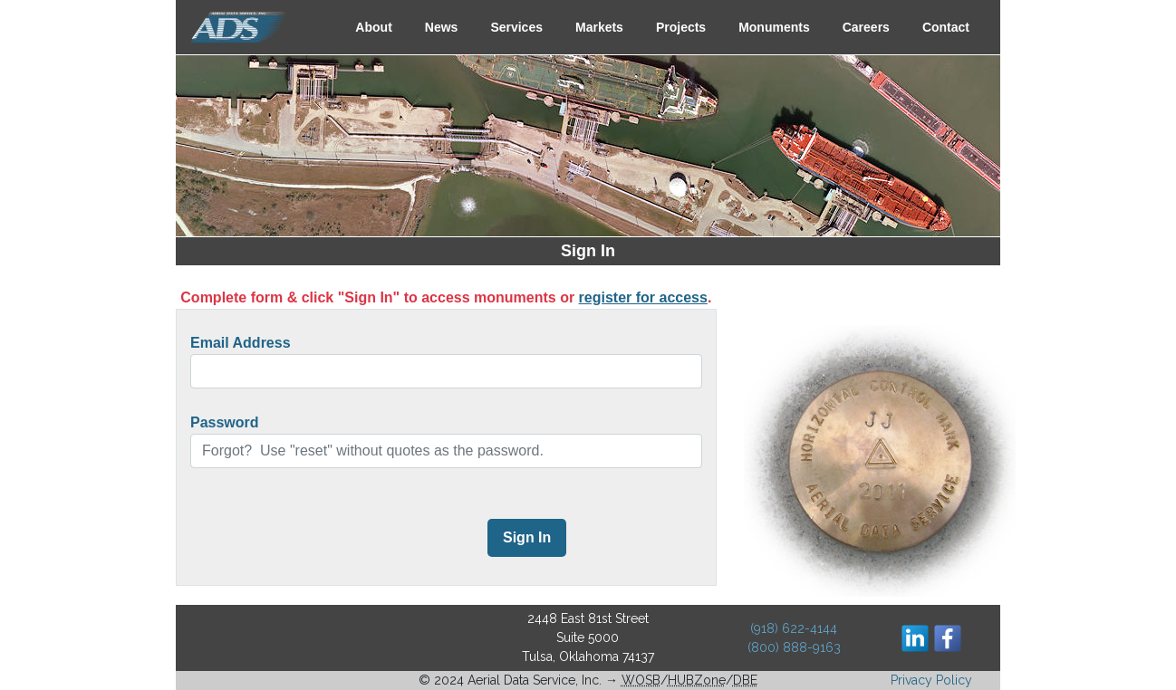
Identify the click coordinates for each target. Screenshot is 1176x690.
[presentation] (328, 539)
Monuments (774, 27)
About (373, 27)
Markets (599, 27)
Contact (945, 27)
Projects (681, 27)
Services (516, 27)
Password (224, 422)
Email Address (240, 342)
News (441, 27)
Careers (866, 27)
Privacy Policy (931, 680)
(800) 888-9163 (794, 647)
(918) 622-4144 (793, 628)
